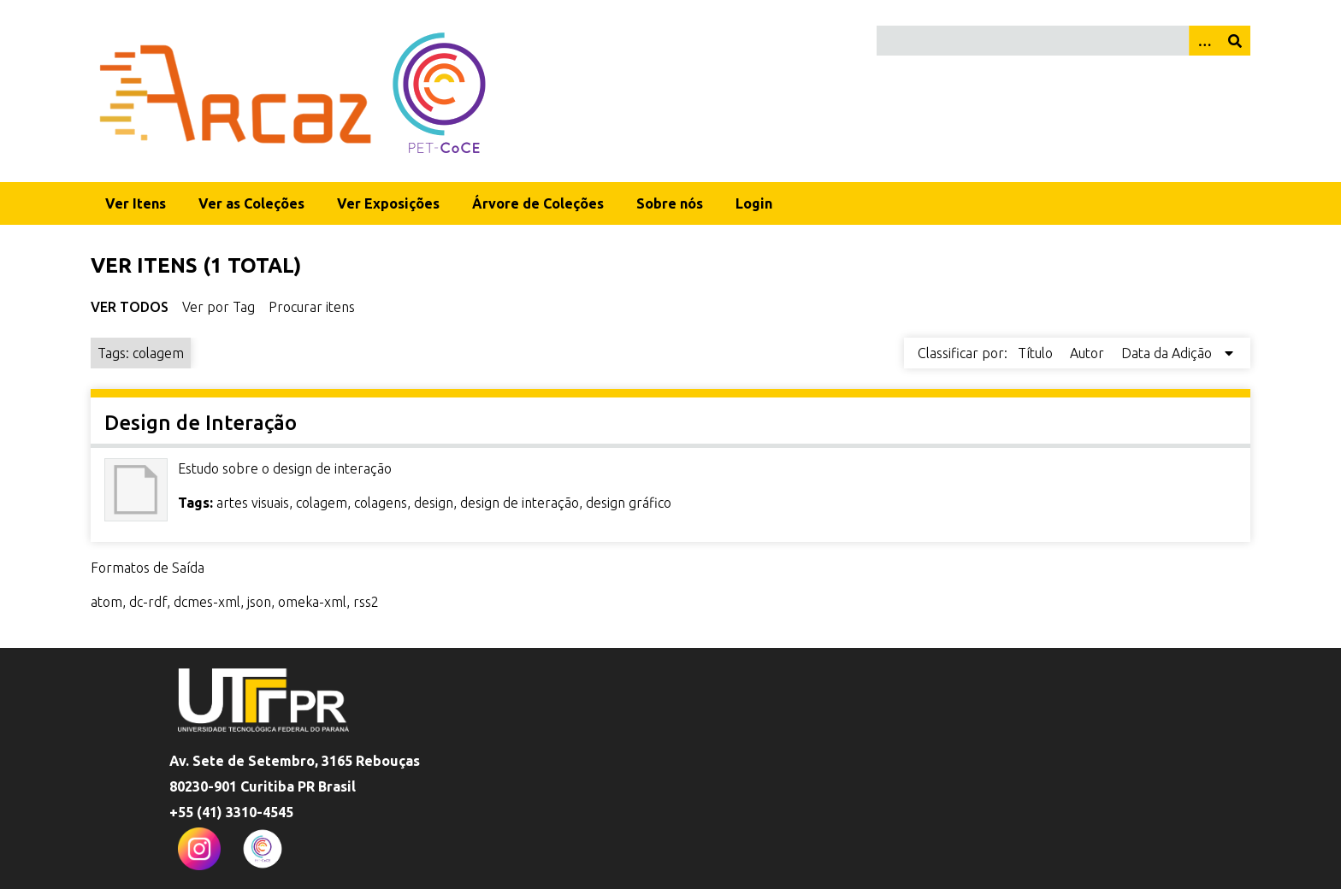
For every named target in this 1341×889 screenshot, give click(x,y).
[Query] (1063, 41)
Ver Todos (129, 307)
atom (106, 601)
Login (753, 203)
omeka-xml (312, 601)
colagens (380, 502)
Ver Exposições (388, 203)
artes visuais (252, 502)
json (259, 601)
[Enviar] (1235, 41)
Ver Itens (135, 203)
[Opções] (1204, 41)
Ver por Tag (218, 307)
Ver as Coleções (251, 203)
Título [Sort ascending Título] (1037, 353)
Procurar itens (312, 307)
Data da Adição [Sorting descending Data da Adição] (1168, 353)
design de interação (519, 502)
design (433, 502)
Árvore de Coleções (538, 203)
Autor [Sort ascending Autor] (1089, 353)
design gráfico (628, 502)
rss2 (366, 601)
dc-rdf (148, 601)
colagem (321, 502)
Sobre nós (669, 203)
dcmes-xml (207, 601)
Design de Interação (200, 422)
